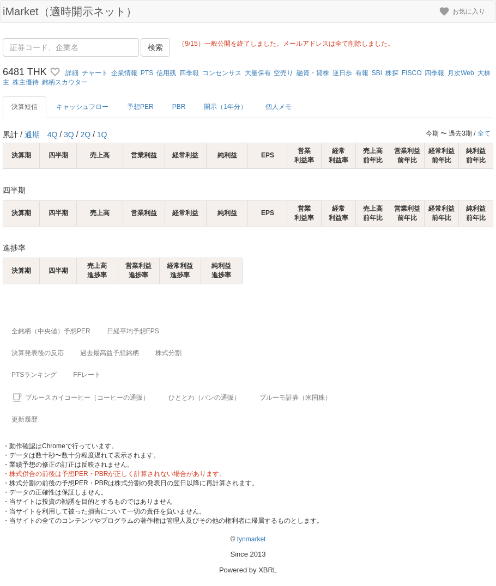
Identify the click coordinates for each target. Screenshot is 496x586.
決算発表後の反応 (37, 353)
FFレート (87, 375)
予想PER (140, 107)
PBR (179, 107)
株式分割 (168, 353)
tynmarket (251, 539)
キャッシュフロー (82, 107)
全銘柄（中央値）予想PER (50, 331)
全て (484, 133)
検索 (155, 47)
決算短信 (24, 107)
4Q (52, 134)
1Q (102, 134)
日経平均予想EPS (133, 331)
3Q (69, 134)
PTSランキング (34, 375)
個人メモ (278, 107)
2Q (85, 134)
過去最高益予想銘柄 (109, 353)
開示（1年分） (225, 107)
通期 (32, 134)
